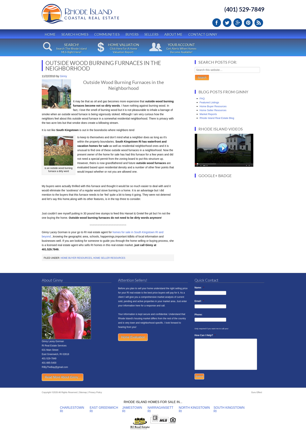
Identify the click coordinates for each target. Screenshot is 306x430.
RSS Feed (258, 22)
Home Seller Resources (109, 258)
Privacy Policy (95, 392)
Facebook (216, 22)
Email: (199, 301)
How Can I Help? (205, 335)
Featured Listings (209, 102)
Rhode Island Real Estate (88, 15)
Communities (107, 34)
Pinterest (248, 22)
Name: (199, 287)
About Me (173, 34)
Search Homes (74, 34)
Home (50, 34)
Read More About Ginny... (62, 377)
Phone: (199, 314)
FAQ (202, 98)
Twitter (227, 22)
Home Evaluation (133, 337)
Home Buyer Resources (76, 258)
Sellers (151, 34)
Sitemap (83, 392)
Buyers (132, 34)
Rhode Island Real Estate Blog (217, 118)
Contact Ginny (202, 34)
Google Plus (237, 22)
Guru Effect (256, 392)
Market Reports (208, 114)
